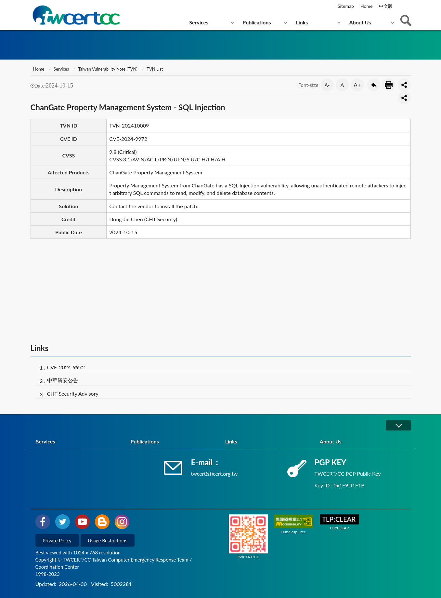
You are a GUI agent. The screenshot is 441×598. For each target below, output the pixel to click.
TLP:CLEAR (339, 522)
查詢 (406, 20)
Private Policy (57, 540)
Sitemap (346, 6)
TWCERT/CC (248, 536)
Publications (256, 22)
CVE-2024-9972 (66, 367)
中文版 (386, 6)
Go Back (373, 84)
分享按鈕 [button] (404, 84)
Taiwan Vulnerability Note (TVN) (107, 69)
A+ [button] (357, 84)
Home (366, 6)
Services (198, 22)
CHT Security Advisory (72, 393)
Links (302, 22)
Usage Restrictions (107, 540)
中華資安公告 (62, 380)
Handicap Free (293, 524)
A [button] (342, 85)
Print (388, 84)
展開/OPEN (398, 425)
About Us (360, 22)
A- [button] (327, 85)
